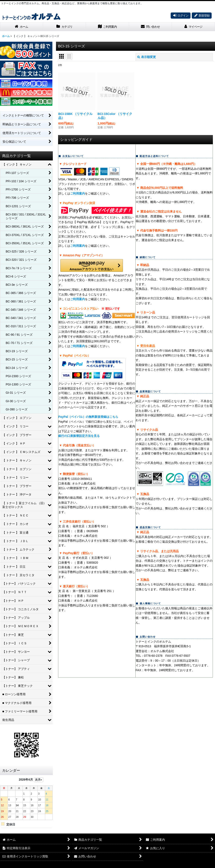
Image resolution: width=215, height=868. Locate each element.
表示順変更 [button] (146, 57)
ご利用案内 (77, 193)
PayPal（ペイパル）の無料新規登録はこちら (88, 416)
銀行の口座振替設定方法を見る (79, 435)
